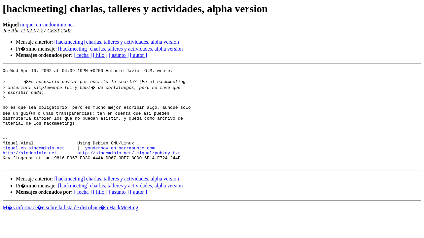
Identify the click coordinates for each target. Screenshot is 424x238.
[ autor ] (138, 55)
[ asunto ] (118, 55)
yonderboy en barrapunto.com (120, 161)
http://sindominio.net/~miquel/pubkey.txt (128, 167)
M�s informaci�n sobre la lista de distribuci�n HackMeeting (70, 223)
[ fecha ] (82, 55)
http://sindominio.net (30, 167)
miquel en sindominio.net (47, 24)
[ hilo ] (100, 55)
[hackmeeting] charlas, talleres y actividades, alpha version (116, 42)
